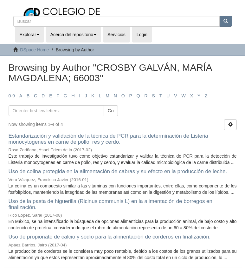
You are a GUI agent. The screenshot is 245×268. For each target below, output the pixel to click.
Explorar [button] (29, 34)
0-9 (12, 95)
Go (111, 110)
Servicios (116, 34)
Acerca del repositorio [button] (73, 34)
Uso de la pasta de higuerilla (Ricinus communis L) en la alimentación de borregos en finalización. (111, 204)
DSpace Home (34, 49)
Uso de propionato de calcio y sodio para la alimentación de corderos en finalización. (110, 237)
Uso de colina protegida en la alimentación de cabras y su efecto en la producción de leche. (118, 171)
